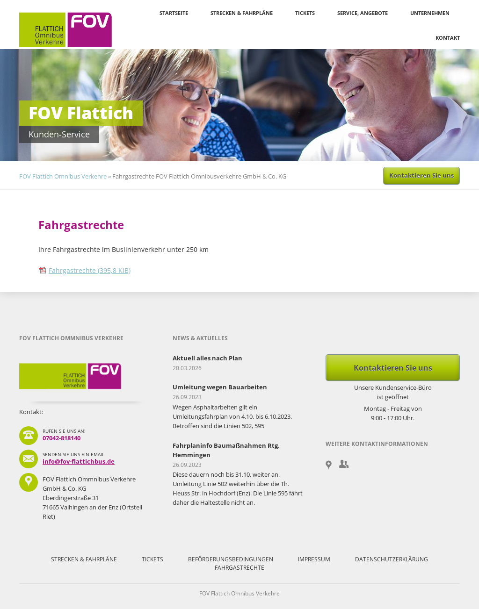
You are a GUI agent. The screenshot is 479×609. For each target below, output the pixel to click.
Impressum (314, 559)
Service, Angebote (362, 12)
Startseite (174, 12)
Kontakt (447, 37)
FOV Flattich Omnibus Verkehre (63, 176)
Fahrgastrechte (90, 270)
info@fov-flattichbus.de (79, 461)
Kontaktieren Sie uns (421, 175)
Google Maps (330, 465)
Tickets (305, 12)
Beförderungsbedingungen (230, 559)
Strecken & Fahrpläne (241, 12)
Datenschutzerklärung (391, 559)
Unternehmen (430, 12)
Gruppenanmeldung (344, 464)
